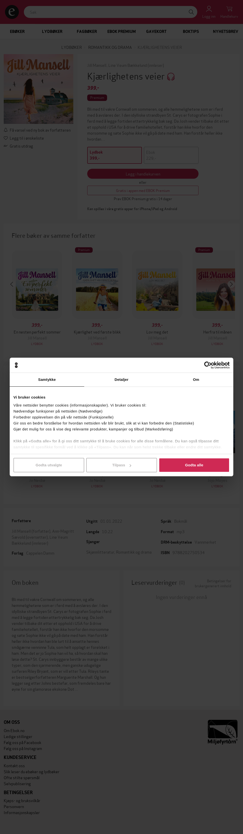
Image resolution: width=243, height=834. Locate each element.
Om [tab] (196, 379)
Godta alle (194, 465)
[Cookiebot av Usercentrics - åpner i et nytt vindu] (208, 365)
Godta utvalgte (49, 465)
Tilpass (121, 465)
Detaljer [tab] (121, 379)
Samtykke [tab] (47, 379)
